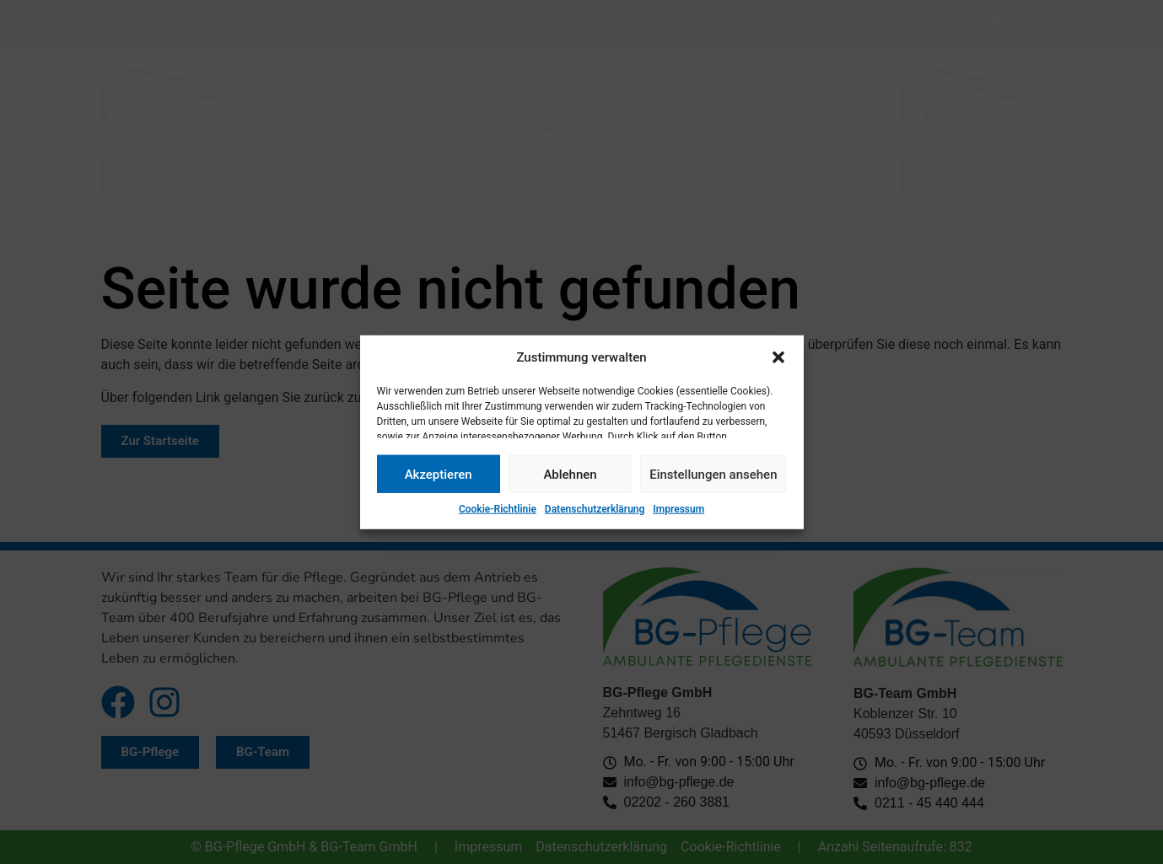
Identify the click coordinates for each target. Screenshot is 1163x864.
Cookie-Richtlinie (497, 509)
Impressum (678, 509)
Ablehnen (569, 473)
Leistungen (388, 130)
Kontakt (801, 130)
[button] (778, 357)
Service (513, 130)
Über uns (631, 130)
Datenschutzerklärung (595, 509)
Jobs (725, 130)
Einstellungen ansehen (713, 473)
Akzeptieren (438, 473)
